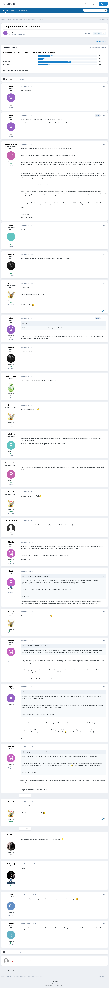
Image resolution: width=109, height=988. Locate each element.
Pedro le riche (11, 144)
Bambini (11, 924)
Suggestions (22, 34)
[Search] (93, 10)
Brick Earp (11, 864)
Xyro (11, 687)
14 (100, 61)
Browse (5, 11)
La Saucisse (11, 376)
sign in (10, 70)
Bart (11, 571)
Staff (11, 15)
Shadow (11, 254)
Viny (12, 32)
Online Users (20, 15)
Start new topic (101, 41)
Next (10, 79)
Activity (13, 10)
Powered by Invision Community (54, 985)
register (16, 70)
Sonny (11, 283)
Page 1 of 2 (22, 79)
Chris (11, 895)
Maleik (11, 542)
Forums (4, 15)
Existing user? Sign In (89, 4)
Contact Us (54, 981)
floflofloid (11, 225)
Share (87, 33)
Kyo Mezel (11, 835)
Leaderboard (31, 15)
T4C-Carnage (8, 4)
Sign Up (103, 4)
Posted (27, 86)
